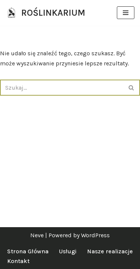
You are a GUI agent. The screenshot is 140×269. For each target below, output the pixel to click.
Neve (37, 235)
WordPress (95, 235)
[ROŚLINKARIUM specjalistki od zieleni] (45, 13)
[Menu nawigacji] (125, 12)
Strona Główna (28, 251)
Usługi (68, 251)
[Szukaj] (61, 88)
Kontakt (18, 261)
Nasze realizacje (110, 251)
